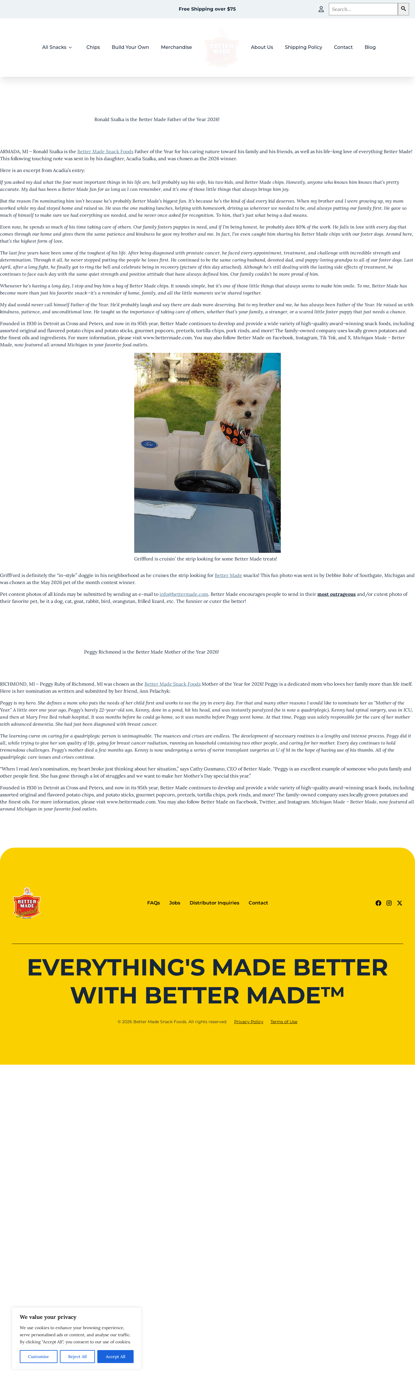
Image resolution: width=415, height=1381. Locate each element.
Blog (370, 47)
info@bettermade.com (184, 594)
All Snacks (54, 47)
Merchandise (176, 47)
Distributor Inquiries (214, 903)
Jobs (174, 903)
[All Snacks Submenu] (72, 47)
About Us (262, 47)
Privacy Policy (248, 1021)
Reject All (77, 1356)
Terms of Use (283, 1021)
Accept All (115, 1356)
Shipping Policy (303, 47)
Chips (93, 47)
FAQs (153, 903)
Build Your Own (130, 47)
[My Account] (321, 9)
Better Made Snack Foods (105, 151)
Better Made (228, 575)
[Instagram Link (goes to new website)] (389, 903)
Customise (38, 1356)
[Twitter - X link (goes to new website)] (399, 903)
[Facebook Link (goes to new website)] (378, 903)
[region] (77, 1338)
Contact (343, 47)
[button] (403, 9)
